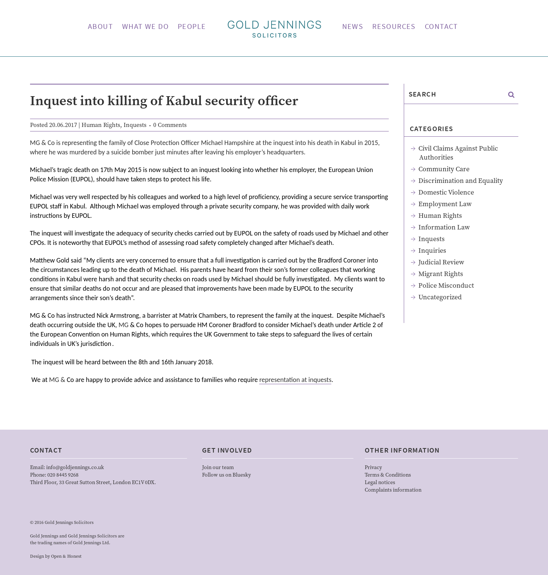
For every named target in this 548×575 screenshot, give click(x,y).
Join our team (218, 467)
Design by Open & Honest (56, 556)
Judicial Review (441, 262)
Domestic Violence (446, 192)
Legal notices (380, 482)
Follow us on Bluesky (226, 475)
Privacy (373, 467)
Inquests (135, 125)
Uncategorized (440, 297)
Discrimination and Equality (460, 181)
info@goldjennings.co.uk (75, 467)
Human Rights (101, 125)
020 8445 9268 (63, 475)
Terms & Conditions (388, 475)
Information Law (444, 227)
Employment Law (445, 204)
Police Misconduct (446, 285)
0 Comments (170, 125)
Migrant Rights (440, 274)
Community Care (443, 169)
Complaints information (393, 490)
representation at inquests (295, 380)
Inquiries (432, 250)
